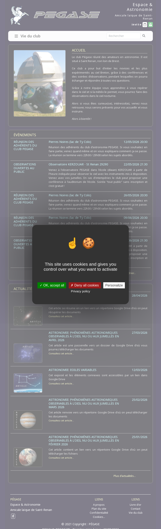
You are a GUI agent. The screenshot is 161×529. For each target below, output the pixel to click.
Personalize (114, 285)
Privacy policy (80, 291)
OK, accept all (52, 285)
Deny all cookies (85, 285)
